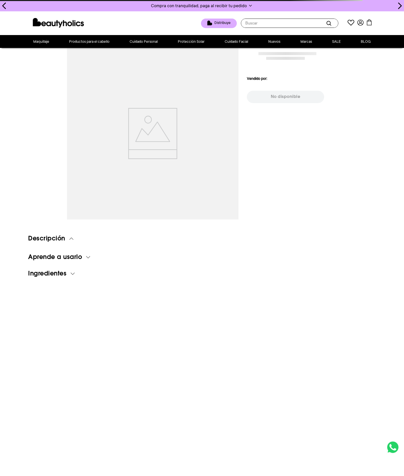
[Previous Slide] (4, 6)
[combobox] (289, 23)
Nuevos (274, 41)
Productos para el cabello (89, 41)
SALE (336, 41)
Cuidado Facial (236, 41)
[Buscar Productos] (330, 23)
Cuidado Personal (144, 41)
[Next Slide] (400, 6)
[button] (202, 5)
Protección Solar (191, 41)
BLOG (366, 41)
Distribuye (222, 23)
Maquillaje (41, 41)
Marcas (306, 41)
